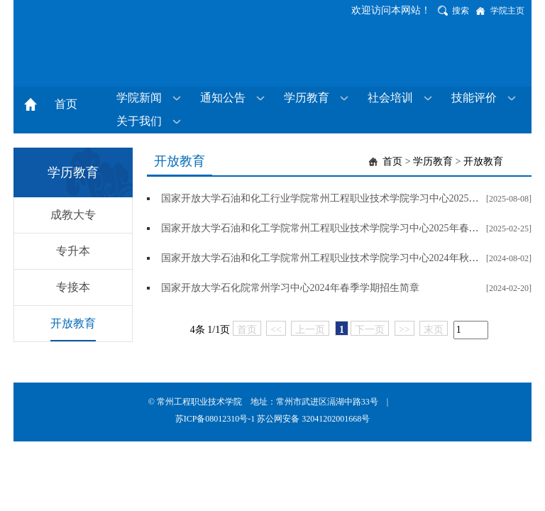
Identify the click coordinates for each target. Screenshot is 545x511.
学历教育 (306, 98)
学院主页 (507, 11)
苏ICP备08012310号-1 (216, 419)
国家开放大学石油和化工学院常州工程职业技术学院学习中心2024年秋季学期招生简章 (350, 258)
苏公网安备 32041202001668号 (313, 419)
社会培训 (390, 98)
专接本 (73, 287)
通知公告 (223, 98)
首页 (66, 104)
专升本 (73, 251)
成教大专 (73, 215)
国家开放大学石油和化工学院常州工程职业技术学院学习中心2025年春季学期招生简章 (350, 228)
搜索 (460, 11)
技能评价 (474, 98)
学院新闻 (139, 98)
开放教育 (73, 323)
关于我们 (139, 121)
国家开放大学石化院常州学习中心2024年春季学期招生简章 (290, 287)
